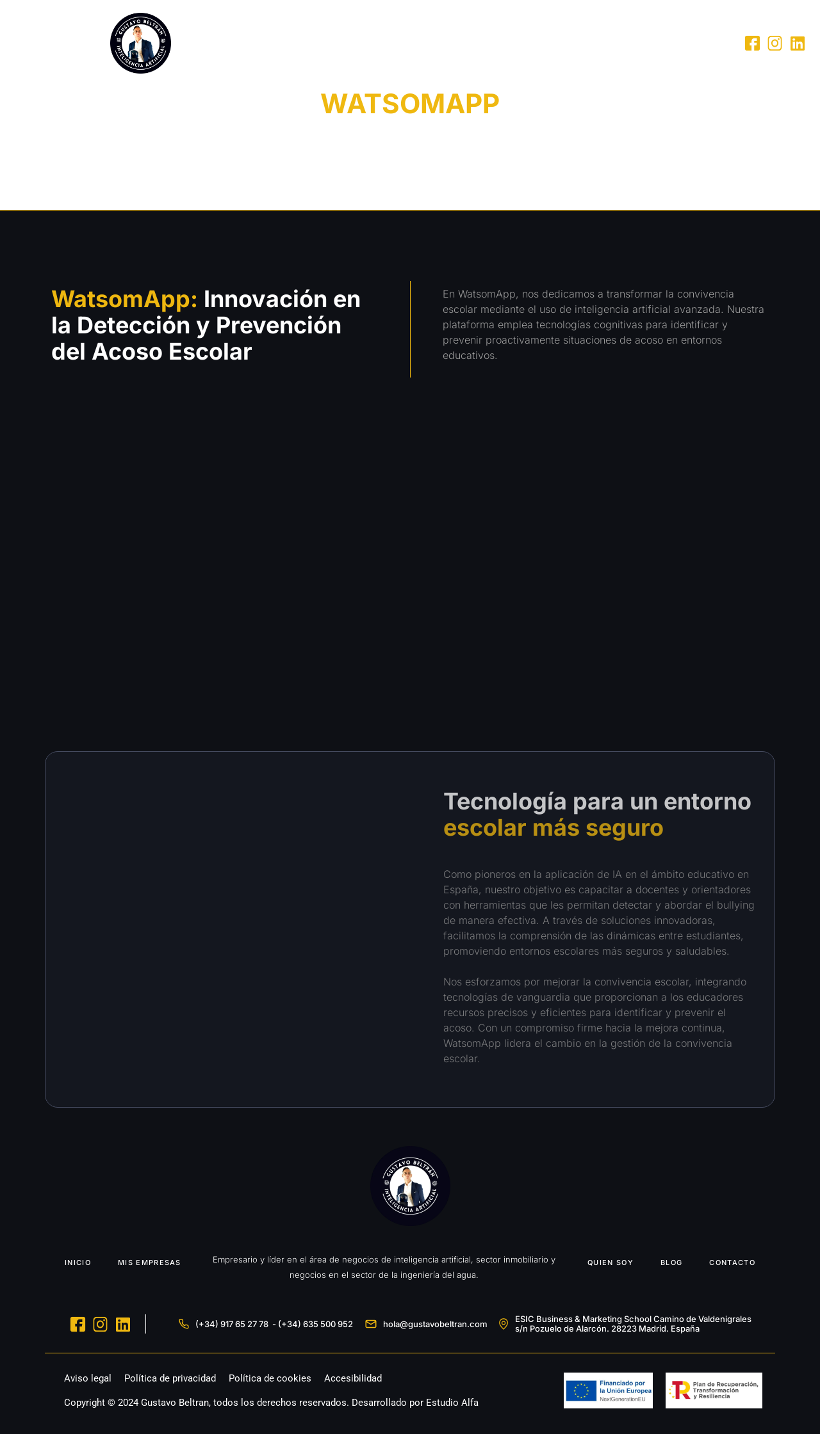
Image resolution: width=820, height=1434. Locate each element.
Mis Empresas (495, 43)
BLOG (671, 1262)
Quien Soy (576, 43)
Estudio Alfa (452, 1402)
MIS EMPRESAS (149, 1262)
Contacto (695, 43)
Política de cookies (270, 1378)
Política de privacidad (170, 1378)
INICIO (78, 1262)
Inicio (425, 43)
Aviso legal (87, 1378)
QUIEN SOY (610, 1262)
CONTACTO (732, 1262)
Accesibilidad (353, 1378)
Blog (635, 43)
